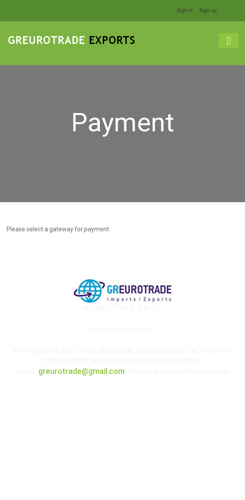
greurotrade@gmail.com (81, 371)
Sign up (208, 10)
